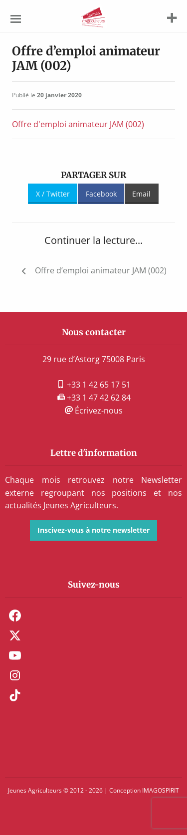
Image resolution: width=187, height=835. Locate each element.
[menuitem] (93, 616)
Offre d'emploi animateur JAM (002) (78, 124)
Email (141, 194)
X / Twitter (53, 194)
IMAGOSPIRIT (160, 790)
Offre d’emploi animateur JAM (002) (101, 270)
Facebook (101, 194)
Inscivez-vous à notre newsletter (93, 530)
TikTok (15, 695)
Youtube (15, 655)
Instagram (15, 675)
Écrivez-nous (94, 410)
